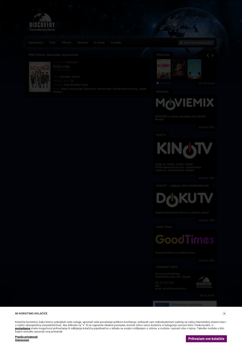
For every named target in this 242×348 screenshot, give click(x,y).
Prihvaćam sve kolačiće (206, 339)
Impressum (22, 340)
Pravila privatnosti (26, 336)
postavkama (22, 328)
